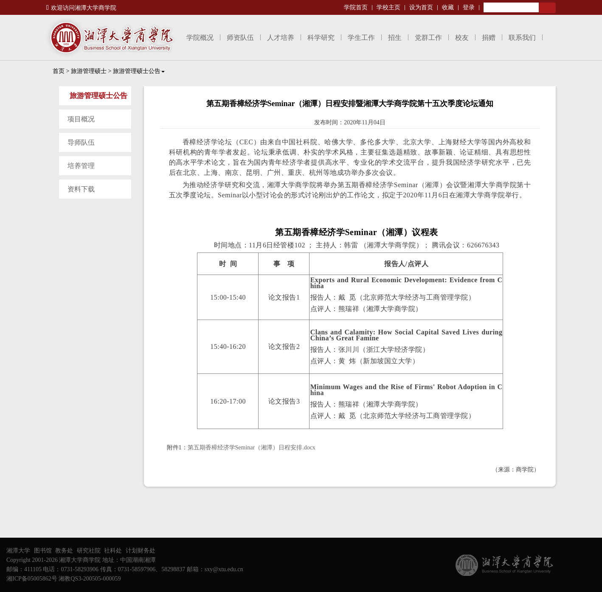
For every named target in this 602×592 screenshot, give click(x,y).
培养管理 (81, 165)
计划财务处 (140, 550)
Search (547, 8)
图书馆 (43, 550)
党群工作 (428, 37)
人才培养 (280, 37)
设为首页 (421, 7)
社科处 (113, 550)
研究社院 (89, 550)
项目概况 (81, 119)
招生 (395, 37)
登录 (469, 7)
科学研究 (321, 37)
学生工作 (361, 37)
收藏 (448, 7)
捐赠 (488, 37)
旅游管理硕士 (89, 71)
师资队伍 (240, 37)
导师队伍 (81, 142)
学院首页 (356, 7)
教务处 (64, 550)
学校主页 (388, 7)
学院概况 (200, 37)
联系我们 (522, 37)
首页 (59, 71)
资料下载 (81, 189)
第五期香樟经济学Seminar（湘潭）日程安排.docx (251, 447)
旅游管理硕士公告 (139, 71)
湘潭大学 (18, 550)
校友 (462, 37)
